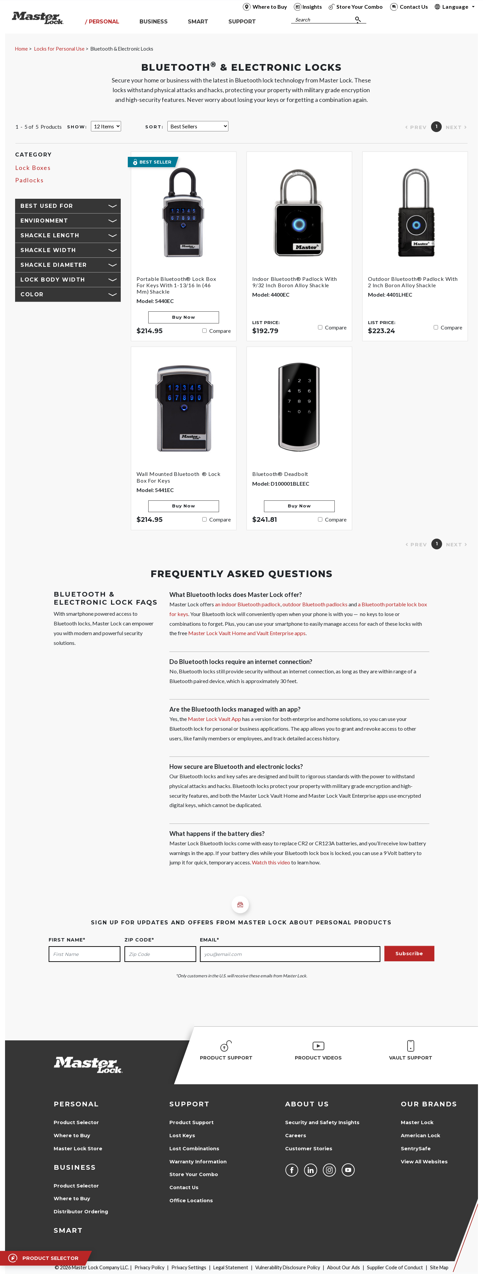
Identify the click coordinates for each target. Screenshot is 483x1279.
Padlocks (29, 180)
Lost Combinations (194, 1149)
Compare (220, 330)
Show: (77, 126)
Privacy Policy (149, 1267)
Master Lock (417, 1122)
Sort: (154, 126)
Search (302, 19)
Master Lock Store (78, 1149)
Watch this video (271, 862)
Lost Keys (182, 1136)
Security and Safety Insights (322, 1122)
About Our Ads (343, 1267)
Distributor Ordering (81, 1212)
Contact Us (184, 1187)
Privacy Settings (188, 1267)
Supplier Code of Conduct (395, 1267)
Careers (295, 1136)
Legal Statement (230, 1267)
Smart (68, 1230)
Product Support (191, 1122)
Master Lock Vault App (214, 719)
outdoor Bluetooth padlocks (314, 604)
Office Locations (191, 1201)
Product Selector (76, 1122)
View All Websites (424, 1162)
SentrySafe (416, 1149)
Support (189, 1104)
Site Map (439, 1267)
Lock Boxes (33, 167)
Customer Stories (308, 1149)
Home (21, 49)
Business (75, 1167)
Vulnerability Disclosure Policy (287, 1267)
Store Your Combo (193, 1174)
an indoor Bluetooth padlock (247, 604)
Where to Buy (72, 1136)
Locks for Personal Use (59, 49)
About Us (307, 1104)
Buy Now (183, 317)
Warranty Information (198, 1162)
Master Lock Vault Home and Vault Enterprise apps (247, 633)
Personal (76, 1104)
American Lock (420, 1136)
